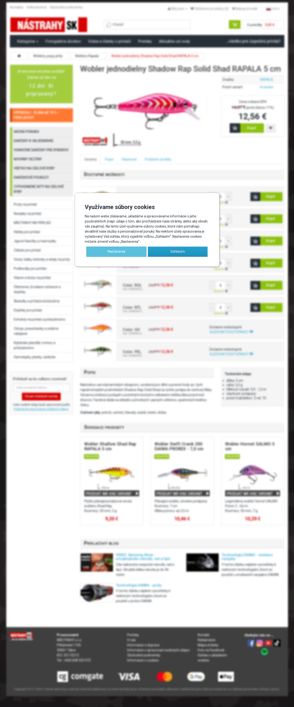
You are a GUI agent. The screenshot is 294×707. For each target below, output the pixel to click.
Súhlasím (177, 251)
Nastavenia (116, 251)
